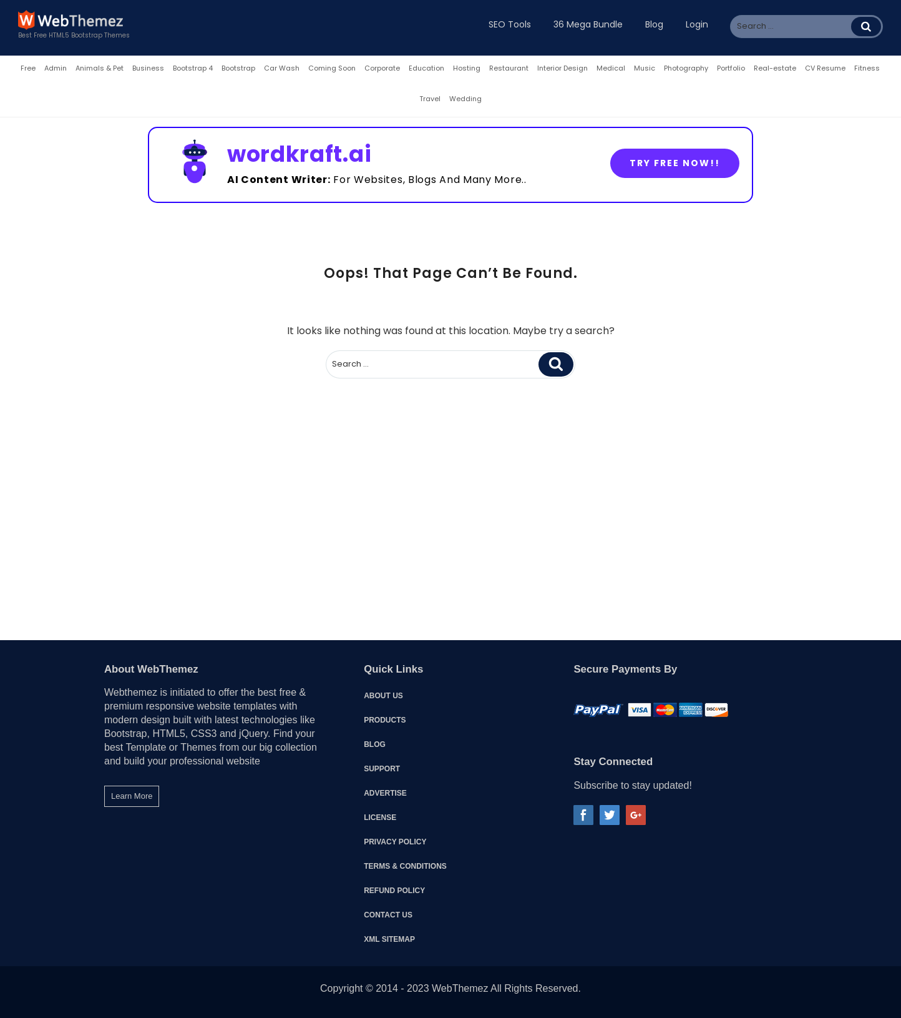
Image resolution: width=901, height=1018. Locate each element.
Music (644, 68)
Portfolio (731, 68)
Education (426, 68)
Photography (686, 68)
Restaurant (508, 68)
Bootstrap (238, 68)
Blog (375, 744)
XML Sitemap (389, 939)
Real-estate (775, 68)
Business (148, 68)
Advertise (385, 793)
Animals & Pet (99, 68)
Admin (55, 68)
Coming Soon (332, 68)
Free (28, 68)
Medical (611, 68)
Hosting (466, 68)
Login (697, 24)
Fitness (867, 68)
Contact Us (388, 915)
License (380, 817)
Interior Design (562, 68)
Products (385, 720)
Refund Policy (394, 890)
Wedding (465, 99)
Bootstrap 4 (193, 68)
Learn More (131, 796)
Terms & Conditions (405, 866)
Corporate (382, 68)
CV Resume (825, 68)
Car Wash (282, 68)
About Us (383, 695)
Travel (430, 99)
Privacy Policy (395, 842)
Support (382, 768)
